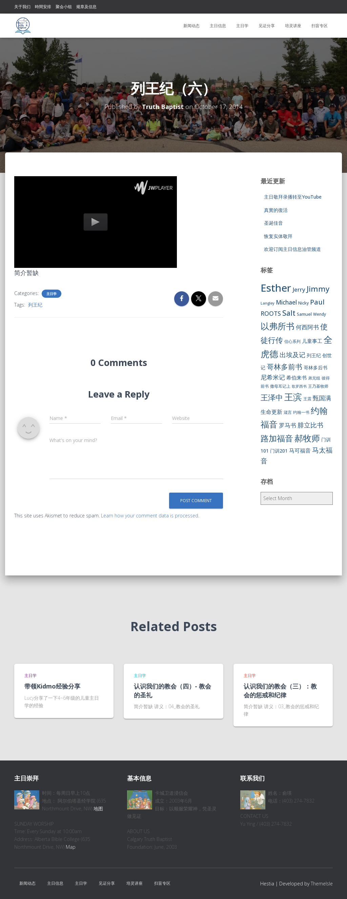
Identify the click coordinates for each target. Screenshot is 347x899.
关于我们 (22, 7)
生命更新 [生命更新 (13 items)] (271, 412)
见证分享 (267, 26)
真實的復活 (276, 210)
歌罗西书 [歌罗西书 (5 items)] (299, 386)
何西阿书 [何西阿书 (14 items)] (307, 327)
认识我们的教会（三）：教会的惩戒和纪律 (280, 690)
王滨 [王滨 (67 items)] (293, 397)
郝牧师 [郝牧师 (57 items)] (307, 438)
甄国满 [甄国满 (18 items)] (322, 398)
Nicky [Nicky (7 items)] (303, 303)
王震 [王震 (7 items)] (307, 399)
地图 (98, 808)
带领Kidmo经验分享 (52, 686)
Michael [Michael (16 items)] (286, 302)
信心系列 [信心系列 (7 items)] (292, 341)
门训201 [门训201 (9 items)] (279, 450)
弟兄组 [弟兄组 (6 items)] (314, 378)
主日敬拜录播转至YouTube (293, 197)
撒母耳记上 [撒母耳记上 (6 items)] (280, 386)
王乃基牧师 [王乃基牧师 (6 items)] (318, 386)
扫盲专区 (319, 26)
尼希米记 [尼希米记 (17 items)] (273, 377)
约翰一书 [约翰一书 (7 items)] (301, 412)
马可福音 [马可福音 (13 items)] (300, 450)
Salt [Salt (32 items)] (288, 313)
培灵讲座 (293, 26)
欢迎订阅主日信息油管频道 (292, 249)
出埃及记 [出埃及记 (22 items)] (292, 354)
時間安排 (43, 7)
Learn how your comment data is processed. (150, 515)
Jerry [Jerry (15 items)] (298, 289)
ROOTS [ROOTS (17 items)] (271, 313)
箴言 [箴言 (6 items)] (288, 412)
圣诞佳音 (273, 223)
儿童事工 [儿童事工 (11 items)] (312, 340)
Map (71, 847)
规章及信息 (86, 7)
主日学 (242, 26)
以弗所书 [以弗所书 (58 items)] (277, 326)
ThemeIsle (322, 883)
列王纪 (35, 304)
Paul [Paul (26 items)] (317, 302)
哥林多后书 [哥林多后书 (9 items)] (315, 367)
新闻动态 (191, 26)
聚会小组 (64, 7)
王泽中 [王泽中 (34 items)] (272, 397)
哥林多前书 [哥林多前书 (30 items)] (284, 366)
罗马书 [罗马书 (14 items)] (287, 425)
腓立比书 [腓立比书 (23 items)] (310, 424)
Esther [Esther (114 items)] (276, 288)
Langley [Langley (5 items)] (267, 303)
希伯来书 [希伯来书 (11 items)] (296, 377)
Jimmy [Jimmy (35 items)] (318, 288)
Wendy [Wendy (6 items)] (319, 314)
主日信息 (218, 26)
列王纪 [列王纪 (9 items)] (314, 355)
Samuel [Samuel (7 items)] (304, 314)
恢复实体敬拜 (278, 236)
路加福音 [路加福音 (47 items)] (277, 438)
